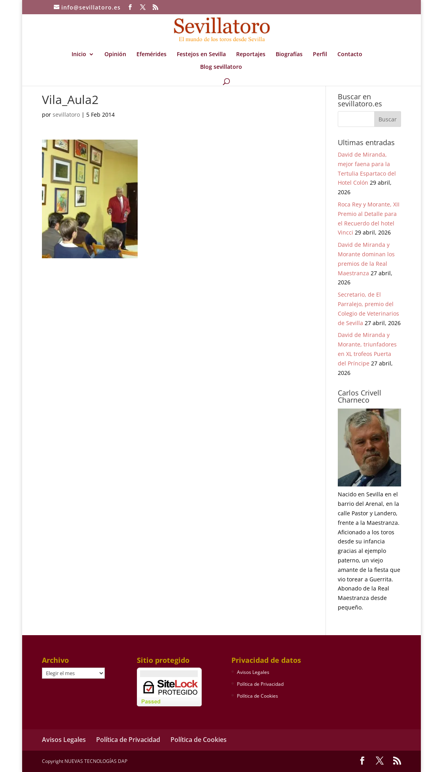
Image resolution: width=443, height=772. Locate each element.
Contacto (349, 54)
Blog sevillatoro (221, 67)
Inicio (79, 54)
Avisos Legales (253, 672)
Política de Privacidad (260, 684)
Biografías (289, 54)
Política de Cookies (257, 696)
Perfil (320, 54)
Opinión (115, 54)
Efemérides (151, 54)
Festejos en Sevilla (201, 54)
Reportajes (250, 54)
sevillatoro (66, 114)
